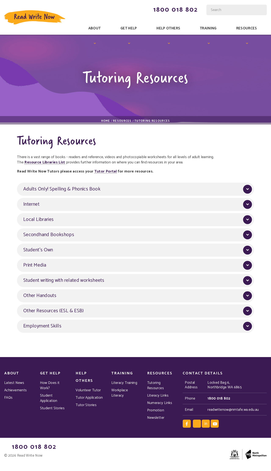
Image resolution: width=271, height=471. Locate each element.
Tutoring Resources (155, 385)
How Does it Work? (50, 385)
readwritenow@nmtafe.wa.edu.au (233, 410)
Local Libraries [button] (38, 220)
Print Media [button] (34, 265)
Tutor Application (89, 397)
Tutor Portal (105, 171)
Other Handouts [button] (39, 296)
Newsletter (156, 417)
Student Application (48, 398)
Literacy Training (124, 383)
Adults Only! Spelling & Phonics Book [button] (61, 189)
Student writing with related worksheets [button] (63, 281)
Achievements (15, 390)
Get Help (128, 28)
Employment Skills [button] (42, 326)
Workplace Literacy (119, 393)
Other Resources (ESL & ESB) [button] (53, 311)
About (94, 28)
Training (208, 28)
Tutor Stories (86, 405)
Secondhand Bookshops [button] (48, 235)
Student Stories (52, 408)
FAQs (8, 397)
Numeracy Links (159, 403)
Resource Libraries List (44, 162)
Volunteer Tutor (88, 390)
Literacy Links (158, 395)
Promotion (155, 410)
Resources (246, 28)
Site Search (206, 7)
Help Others (168, 28)
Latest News (14, 383)
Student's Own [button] (38, 250)
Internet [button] (31, 204)
